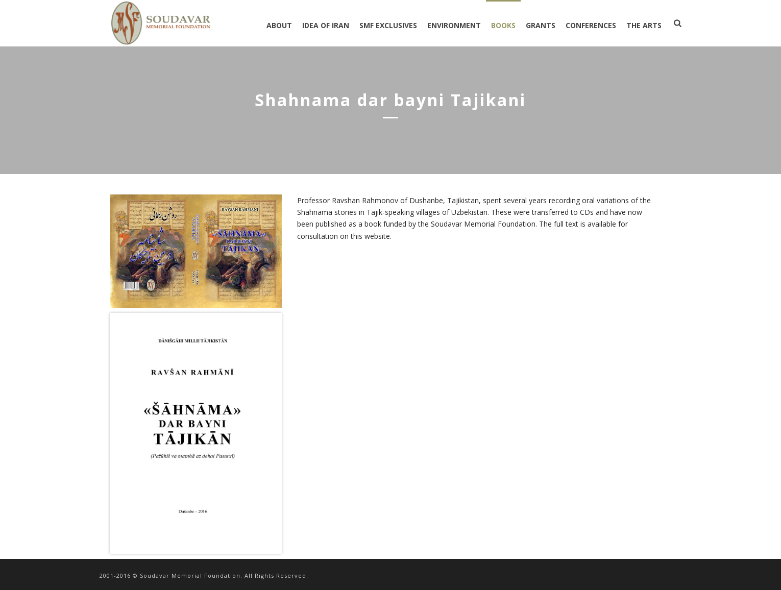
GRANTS (540, 25)
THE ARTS (644, 25)
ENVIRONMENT (454, 25)
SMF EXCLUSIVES (388, 25)
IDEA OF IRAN (325, 25)
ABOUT (279, 25)
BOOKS (503, 25)
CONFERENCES (591, 25)
